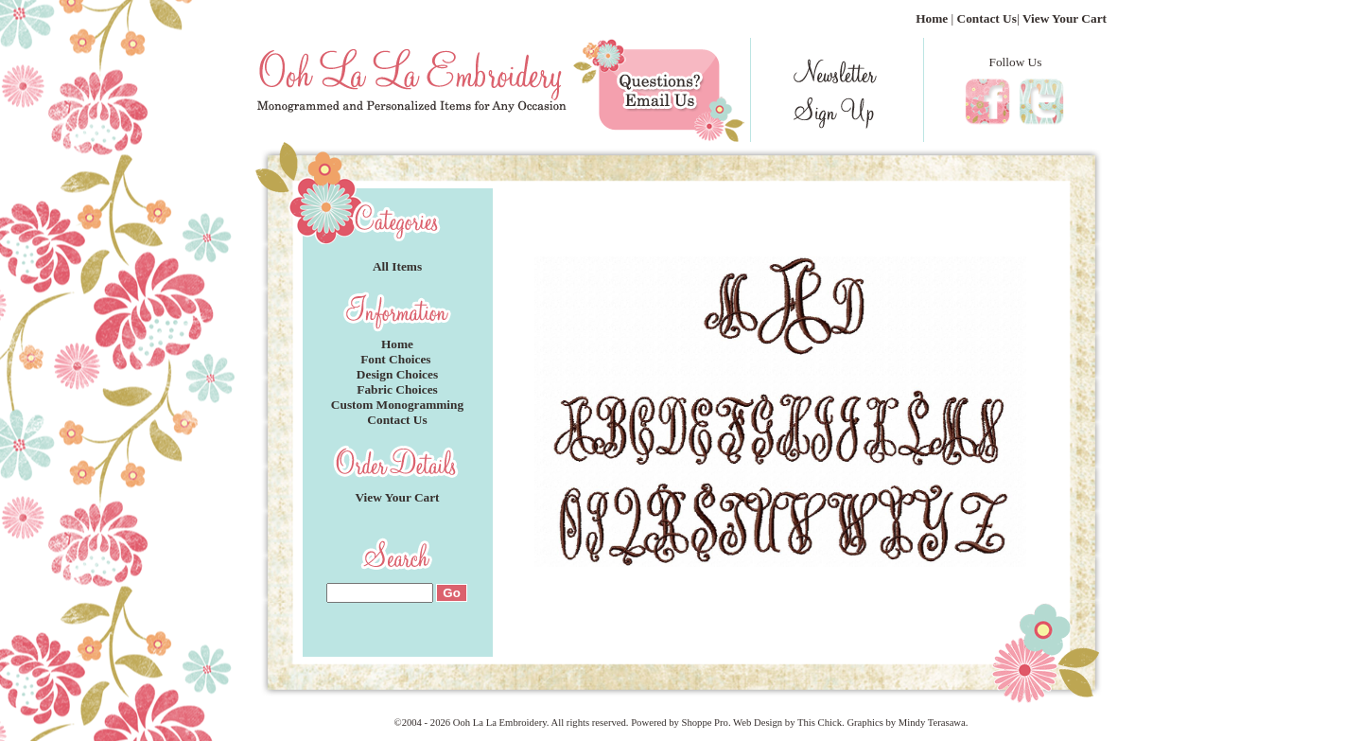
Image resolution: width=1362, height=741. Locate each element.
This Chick (819, 722)
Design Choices (397, 374)
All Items (397, 266)
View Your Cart (1064, 18)
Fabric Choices (397, 389)
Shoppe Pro (704, 722)
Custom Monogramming (397, 404)
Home (932, 18)
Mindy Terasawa (932, 722)
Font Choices (397, 359)
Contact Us (987, 18)
